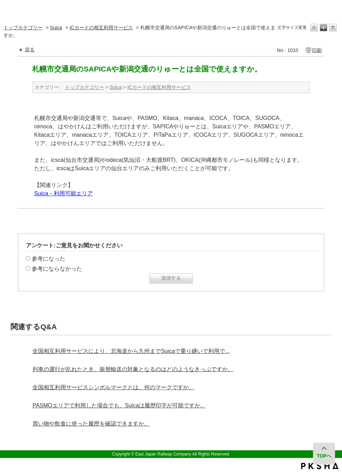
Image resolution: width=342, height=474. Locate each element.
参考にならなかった (57, 269)
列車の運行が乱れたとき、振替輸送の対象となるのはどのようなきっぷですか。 (132, 369)
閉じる (332, 9)
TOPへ (324, 456)
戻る (30, 49)
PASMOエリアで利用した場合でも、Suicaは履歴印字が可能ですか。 (119, 405)
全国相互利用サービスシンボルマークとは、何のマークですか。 (113, 387)
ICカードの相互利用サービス (101, 27)
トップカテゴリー (23, 27)
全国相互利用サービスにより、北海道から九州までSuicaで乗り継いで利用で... (131, 351)
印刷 (317, 50)
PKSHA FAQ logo (320, 466)
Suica (56, 27)
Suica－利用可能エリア (63, 193)
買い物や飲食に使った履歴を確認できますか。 (91, 424)
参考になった (48, 259)
